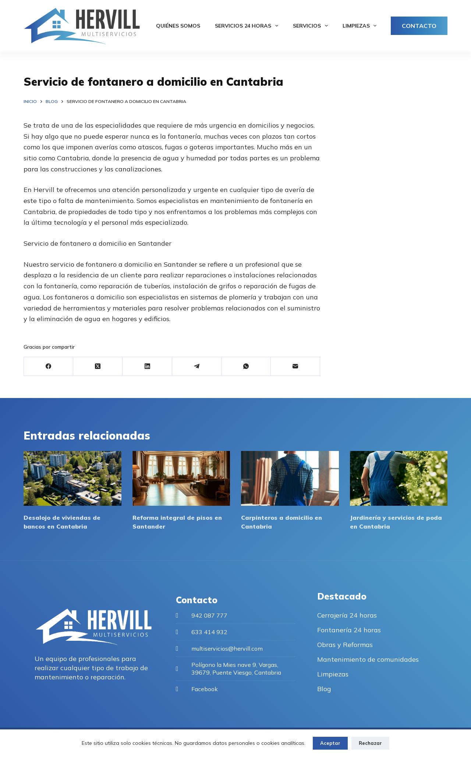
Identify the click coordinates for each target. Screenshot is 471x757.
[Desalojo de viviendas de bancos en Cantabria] (72, 478)
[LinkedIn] (147, 366)
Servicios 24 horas (248, 25)
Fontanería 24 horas (349, 630)
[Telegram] (197, 366)
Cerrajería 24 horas (347, 615)
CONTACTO (419, 25)
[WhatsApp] (246, 366)
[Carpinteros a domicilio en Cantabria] (290, 478)
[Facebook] (48, 366)
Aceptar (330, 743)
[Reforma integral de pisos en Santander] (181, 478)
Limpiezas (361, 25)
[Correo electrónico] (295, 366)
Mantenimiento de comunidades (368, 659)
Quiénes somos (178, 25)
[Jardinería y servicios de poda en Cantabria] (399, 478)
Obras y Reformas (345, 644)
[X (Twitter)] (98, 366)
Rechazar (370, 743)
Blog (324, 689)
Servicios (312, 25)
